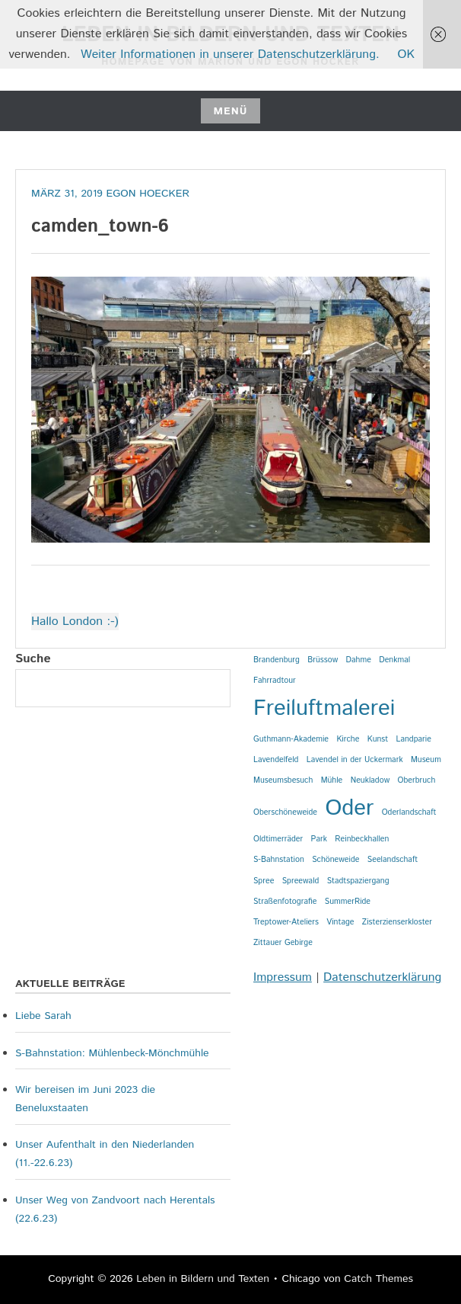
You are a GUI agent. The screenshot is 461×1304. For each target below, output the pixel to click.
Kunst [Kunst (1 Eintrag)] (377, 739)
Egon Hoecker (148, 193)
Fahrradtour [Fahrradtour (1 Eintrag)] (274, 680)
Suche (33, 659)
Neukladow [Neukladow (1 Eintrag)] (370, 780)
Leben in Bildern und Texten (202, 1278)
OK (406, 54)
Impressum (282, 977)
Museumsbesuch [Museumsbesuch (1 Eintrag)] (283, 780)
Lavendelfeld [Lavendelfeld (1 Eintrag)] (275, 760)
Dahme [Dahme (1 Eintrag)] (358, 660)
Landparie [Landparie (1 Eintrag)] (413, 739)
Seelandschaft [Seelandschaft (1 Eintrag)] (392, 860)
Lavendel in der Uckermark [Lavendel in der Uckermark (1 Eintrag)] (355, 760)
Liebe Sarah (43, 1016)
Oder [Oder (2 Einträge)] (349, 808)
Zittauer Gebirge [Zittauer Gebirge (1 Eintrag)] (283, 943)
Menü (230, 111)
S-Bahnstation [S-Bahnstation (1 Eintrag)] (278, 860)
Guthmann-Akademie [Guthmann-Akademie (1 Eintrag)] (291, 739)
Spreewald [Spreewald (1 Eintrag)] (301, 881)
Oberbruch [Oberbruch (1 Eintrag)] (416, 780)
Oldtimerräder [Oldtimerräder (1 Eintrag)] (278, 839)
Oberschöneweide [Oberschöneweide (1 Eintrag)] (285, 812)
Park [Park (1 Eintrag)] (319, 839)
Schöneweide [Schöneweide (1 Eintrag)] (335, 860)
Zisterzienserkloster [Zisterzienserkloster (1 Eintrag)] (397, 922)
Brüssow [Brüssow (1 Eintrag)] (322, 660)
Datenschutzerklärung (382, 977)
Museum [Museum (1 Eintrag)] (426, 760)
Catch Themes (378, 1278)
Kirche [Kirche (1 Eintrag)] (347, 739)
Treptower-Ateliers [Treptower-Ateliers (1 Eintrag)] (286, 922)
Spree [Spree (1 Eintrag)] (263, 881)
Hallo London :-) (75, 621)
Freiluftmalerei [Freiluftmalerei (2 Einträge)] (324, 708)
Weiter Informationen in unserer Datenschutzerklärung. (230, 54)
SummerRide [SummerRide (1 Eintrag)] (347, 901)
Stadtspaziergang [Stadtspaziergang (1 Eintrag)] (358, 881)
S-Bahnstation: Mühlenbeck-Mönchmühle (112, 1053)
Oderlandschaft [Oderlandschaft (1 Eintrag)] (409, 812)
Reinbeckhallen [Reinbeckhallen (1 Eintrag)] (362, 839)
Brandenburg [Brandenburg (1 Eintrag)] (276, 660)
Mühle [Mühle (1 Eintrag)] (332, 780)
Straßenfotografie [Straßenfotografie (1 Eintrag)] (284, 901)
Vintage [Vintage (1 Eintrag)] (340, 922)
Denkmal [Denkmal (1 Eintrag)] (394, 660)
